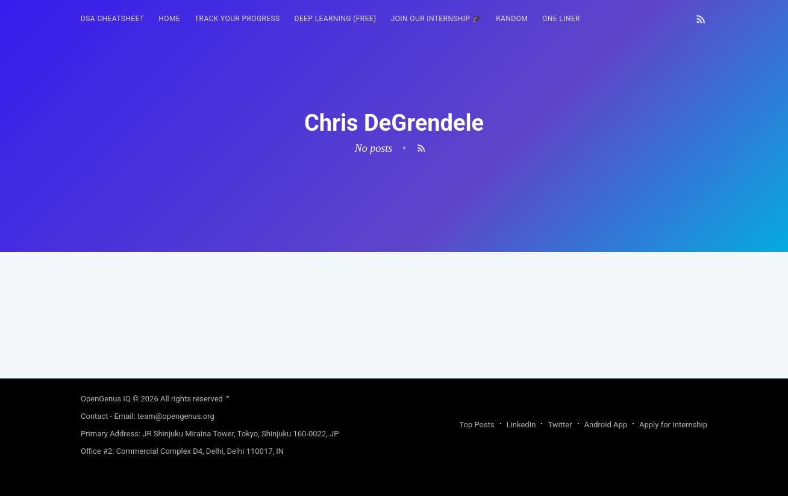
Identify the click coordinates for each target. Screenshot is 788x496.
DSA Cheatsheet (112, 18)
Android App (605, 424)
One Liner (561, 18)
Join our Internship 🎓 (436, 18)
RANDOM (512, 18)
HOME (169, 18)
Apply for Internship (673, 424)
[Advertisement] (394, 336)
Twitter (560, 424)
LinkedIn (521, 424)
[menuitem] (112, 19)
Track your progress (237, 18)
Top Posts (476, 424)
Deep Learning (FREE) (336, 18)
